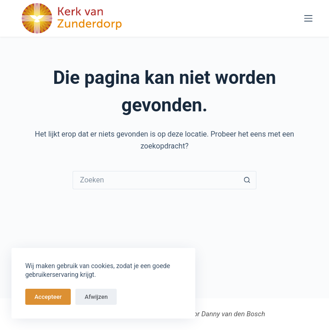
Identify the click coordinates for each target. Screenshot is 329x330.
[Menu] (308, 18)
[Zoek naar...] (155, 180)
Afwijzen (96, 296)
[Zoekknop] (247, 180)
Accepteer (48, 296)
